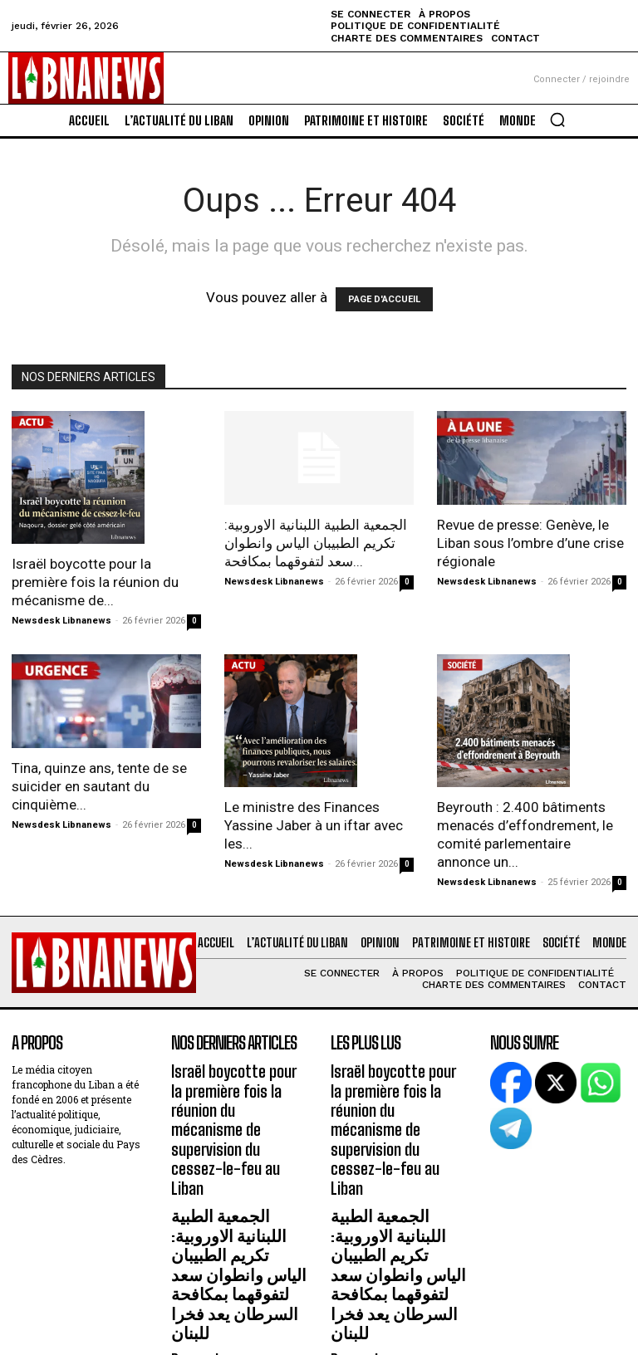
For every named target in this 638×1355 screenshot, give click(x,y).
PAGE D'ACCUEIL (384, 299)
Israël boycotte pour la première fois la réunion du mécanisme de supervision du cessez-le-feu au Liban (239, 1101)
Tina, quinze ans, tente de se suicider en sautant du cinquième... (99, 786)
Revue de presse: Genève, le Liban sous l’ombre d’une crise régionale (530, 543)
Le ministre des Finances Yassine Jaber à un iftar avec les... (313, 825)
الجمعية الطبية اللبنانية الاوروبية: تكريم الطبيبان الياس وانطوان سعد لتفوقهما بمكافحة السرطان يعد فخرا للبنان (237, 1189)
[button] (557, 119)
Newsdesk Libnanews (61, 620)
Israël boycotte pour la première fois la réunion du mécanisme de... (95, 582)
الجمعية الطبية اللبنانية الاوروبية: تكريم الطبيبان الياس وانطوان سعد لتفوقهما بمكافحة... (315, 543)
